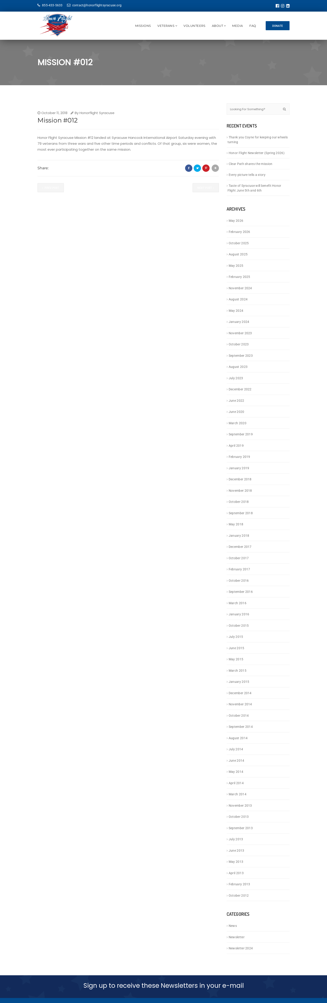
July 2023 (236, 378)
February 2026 (239, 232)
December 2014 (240, 693)
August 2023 (238, 367)
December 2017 (240, 547)
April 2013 (236, 873)
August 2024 (238, 299)
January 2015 (239, 682)
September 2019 (241, 434)
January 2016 (239, 614)
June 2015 (236, 648)
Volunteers (193, 25)
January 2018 (239, 535)
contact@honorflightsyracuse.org (94, 5)
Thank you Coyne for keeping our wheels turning (258, 139)
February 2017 (239, 569)
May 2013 (236, 861)
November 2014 (240, 704)
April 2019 (236, 445)
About (216, 25)
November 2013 (240, 805)
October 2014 (239, 715)
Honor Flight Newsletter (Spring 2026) (257, 153)
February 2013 (239, 884)
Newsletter (237, 937)
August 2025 (238, 254)
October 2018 (239, 502)
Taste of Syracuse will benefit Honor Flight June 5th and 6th (254, 188)
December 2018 (240, 479)
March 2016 (237, 603)
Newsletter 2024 (241, 948)
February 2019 (239, 457)
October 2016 (239, 580)
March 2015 (237, 670)
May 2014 (236, 771)
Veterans (164, 25)
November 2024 (240, 288)
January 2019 (239, 468)
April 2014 (236, 783)
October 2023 (239, 344)
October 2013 (239, 816)
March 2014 (237, 794)
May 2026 (236, 220)
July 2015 (236, 637)
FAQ (251, 25)
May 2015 (236, 659)
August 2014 (238, 738)
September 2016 (241, 592)
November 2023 (240, 333)
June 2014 (236, 760)
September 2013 (241, 828)
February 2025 (239, 277)
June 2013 (236, 850)
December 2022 (240, 389)
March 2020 (237, 423)
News (233, 926)
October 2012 (239, 895)
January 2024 (239, 322)
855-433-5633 (50, 5)
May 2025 (236, 265)
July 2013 (236, 839)
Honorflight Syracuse (96, 112)
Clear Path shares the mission (250, 164)
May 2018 (236, 524)
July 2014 (236, 749)
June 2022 (236, 400)
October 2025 (239, 243)
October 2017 (239, 558)
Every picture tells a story (247, 175)
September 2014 (241, 727)
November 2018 (240, 490)
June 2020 (236, 412)
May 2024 (236, 310)
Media (236, 25)
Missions (141, 25)
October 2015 (239, 625)
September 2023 (241, 355)
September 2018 (241, 513)
